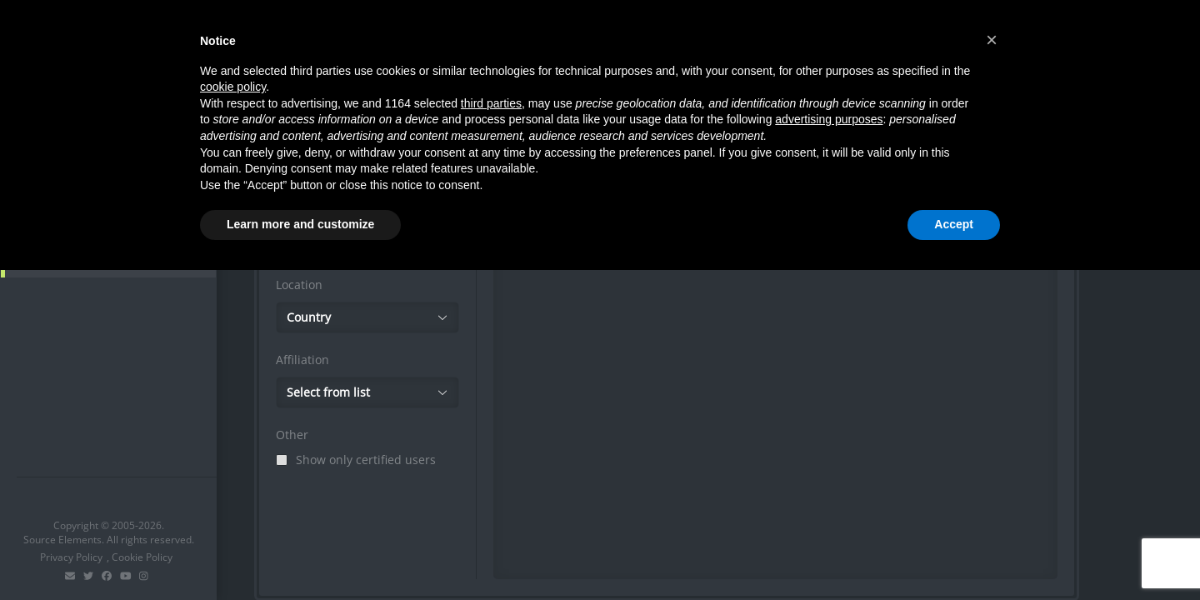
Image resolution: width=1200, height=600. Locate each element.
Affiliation (302, 360)
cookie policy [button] (233, 86)
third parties (491, 103)
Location (299, 284)
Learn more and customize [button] (300, 224)
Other (292, 434)
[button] (991, 40)
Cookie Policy (142, 557)
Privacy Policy (71, 557)
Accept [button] (953, 224)
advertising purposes (828, 119)
